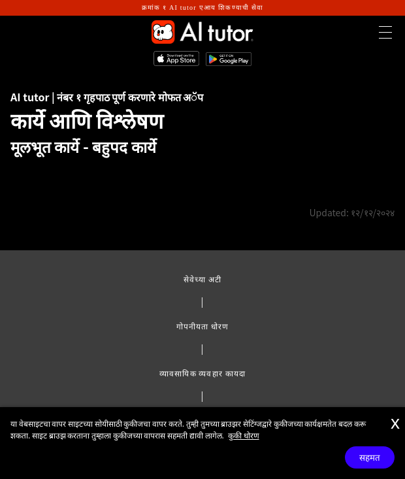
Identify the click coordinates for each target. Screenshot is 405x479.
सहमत (369, 458)
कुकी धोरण (243, 434)
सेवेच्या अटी (202, 278)
